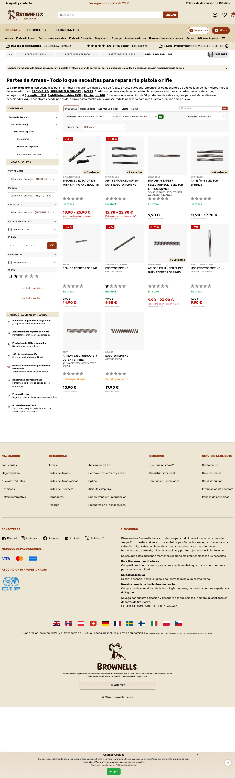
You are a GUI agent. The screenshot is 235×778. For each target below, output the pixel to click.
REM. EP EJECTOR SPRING (80, 268)
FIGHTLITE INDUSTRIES (202, 264)
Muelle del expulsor (70, 219)
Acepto (113, 771)
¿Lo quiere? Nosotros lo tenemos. (29, 323)
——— (223, 38)
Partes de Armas (25, 38)
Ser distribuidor (212, 481)
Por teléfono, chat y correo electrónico (31, 335)
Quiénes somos (211, 473)
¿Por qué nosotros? (161, 465)
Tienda (11, 30)
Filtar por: (71, 116)
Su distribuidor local (162, 473)
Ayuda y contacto (18, 3)
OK (52, 245)
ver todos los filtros (32, 288)
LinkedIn (73, 538)
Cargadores (102, 38)
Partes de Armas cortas (52, 38)
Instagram (30, 538)
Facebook (52, 538)
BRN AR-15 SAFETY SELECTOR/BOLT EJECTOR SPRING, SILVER (165, 184)
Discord (9, 538)
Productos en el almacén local (107, 505)
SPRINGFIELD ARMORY (65, 91)
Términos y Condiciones (164, 481)
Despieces (36, 30)
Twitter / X (94, 538)
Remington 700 (94, 95)
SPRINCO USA (112, 177)
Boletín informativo (14, 497)
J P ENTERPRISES (71, 177)
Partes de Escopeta (80, 38)
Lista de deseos (225, 15)
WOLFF (88, 91)
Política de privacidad (216, 497)
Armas (9, 38)
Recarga (117, 38)
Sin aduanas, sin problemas (26, 346)
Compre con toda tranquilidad (27, 357)
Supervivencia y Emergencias (107, 497)
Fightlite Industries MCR (64, 95)
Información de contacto (217, 489)
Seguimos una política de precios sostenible (34, 397)
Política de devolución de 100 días (208, 3)
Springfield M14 (35, 95)
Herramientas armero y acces (166, 38)
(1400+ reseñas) (127, 46)
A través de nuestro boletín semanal (30, 371)
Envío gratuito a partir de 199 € (109, 3)
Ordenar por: (73, 127)
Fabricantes (67, 30)
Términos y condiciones (102, 765)
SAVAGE (109, 352)
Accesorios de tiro (135, 38)
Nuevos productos (13, 481)
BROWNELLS (40, 91)
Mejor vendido (11, 473)
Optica (190, 38)
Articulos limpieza (207, 38)
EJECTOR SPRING (116, 268)
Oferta (223, 30)
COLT (65, 352)
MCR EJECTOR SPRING (205, 268)
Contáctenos (210, 465)
